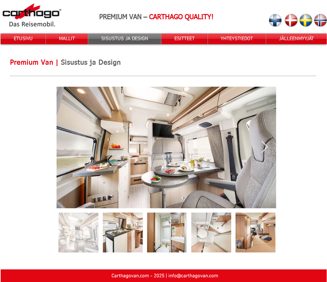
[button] (67, 39)
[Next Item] (264, 147)
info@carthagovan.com (193, 276)
